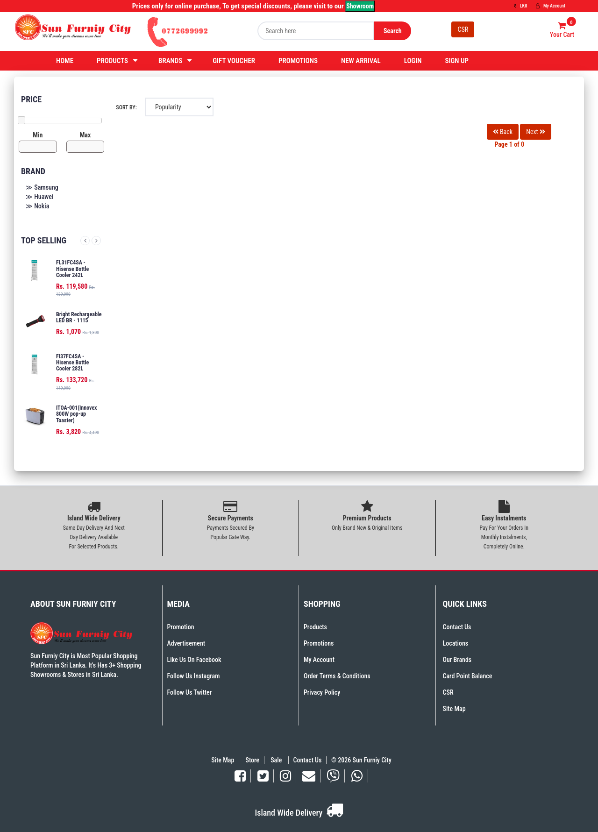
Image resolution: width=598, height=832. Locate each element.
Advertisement (186, 643)
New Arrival (361, 61)
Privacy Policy (322, 692)
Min (38, 135)
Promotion (180, 627)
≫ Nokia (37, 206)
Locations (456, 643)
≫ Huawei (39, 196)
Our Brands (457, 659)
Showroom (360, 6)
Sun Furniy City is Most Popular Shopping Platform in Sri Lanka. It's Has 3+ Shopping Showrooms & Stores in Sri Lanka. (86, 665)
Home (64, 61)
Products (112, 61)
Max (85, 135)
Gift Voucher (234, 61)
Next (96, 240)
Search (393, 31)
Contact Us (457, 627)
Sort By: (126, 107)
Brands (170, 61)
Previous (85, 240)
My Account (550, 5)
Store (252, 760)
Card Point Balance (467, 676)
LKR (520, 5)
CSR (462, 29)
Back (503, 131)
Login (413, 61)
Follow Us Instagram (193, 676)
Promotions (298, 61)
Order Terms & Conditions (337, 676)
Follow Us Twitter (189, 692)
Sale (277, 760)
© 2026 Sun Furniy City (360, 760)
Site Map (454, 708)
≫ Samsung (42, 187)
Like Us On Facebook (194, 659)
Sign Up (457, 61)
